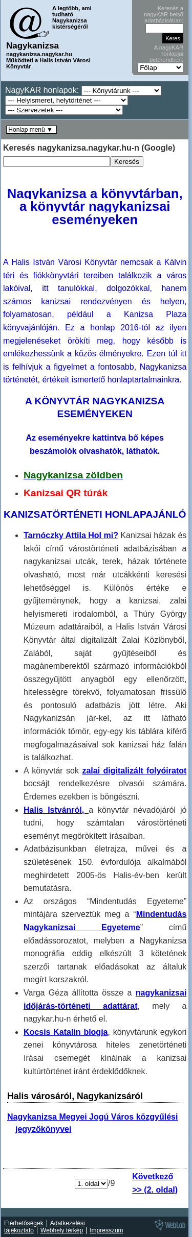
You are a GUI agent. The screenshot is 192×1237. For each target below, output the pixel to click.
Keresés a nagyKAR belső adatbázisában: (163, 14)
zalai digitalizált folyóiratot (134, 770)
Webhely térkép (61, 1230)
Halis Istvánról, (56, 810)
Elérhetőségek (24, 1223)
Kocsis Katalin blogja (66, 1032)
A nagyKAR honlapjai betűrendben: (166, 53)
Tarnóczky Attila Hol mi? (71, 535)
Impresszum (106, 1230)
